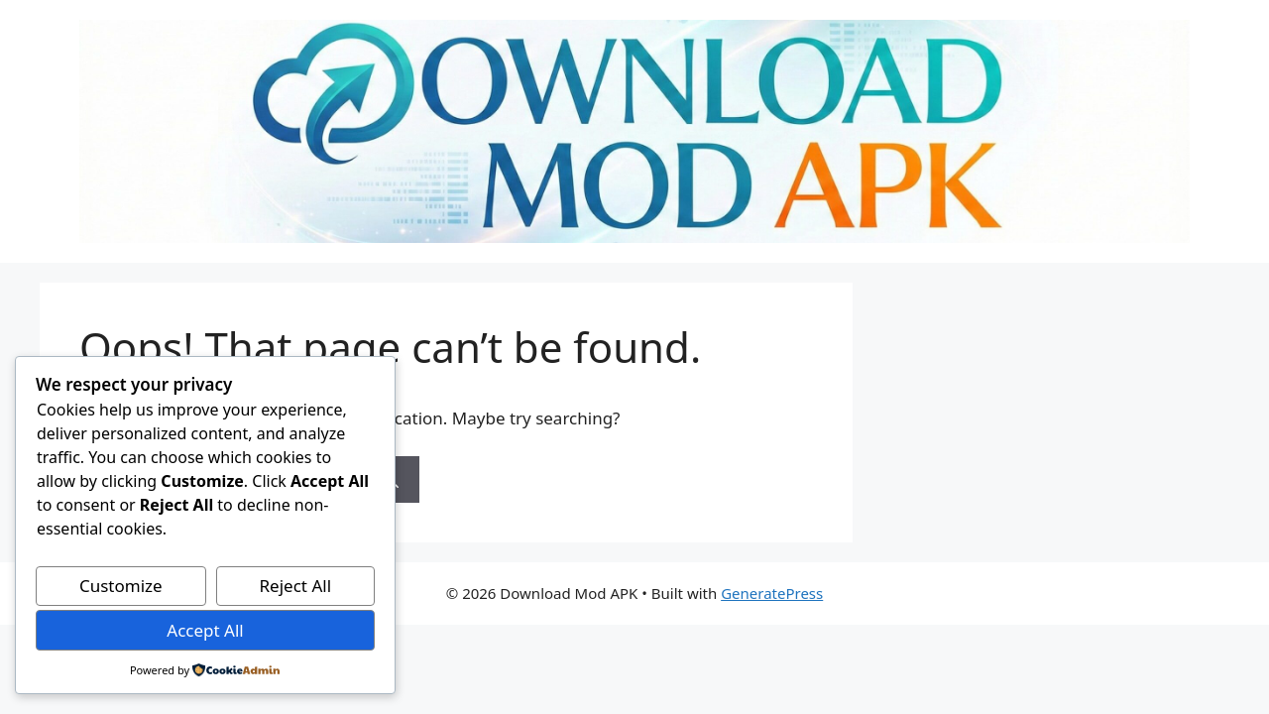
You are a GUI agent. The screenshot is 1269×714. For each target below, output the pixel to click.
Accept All (205, 630)
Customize (121, 585)
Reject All (296, 585)
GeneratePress (772, 593)
